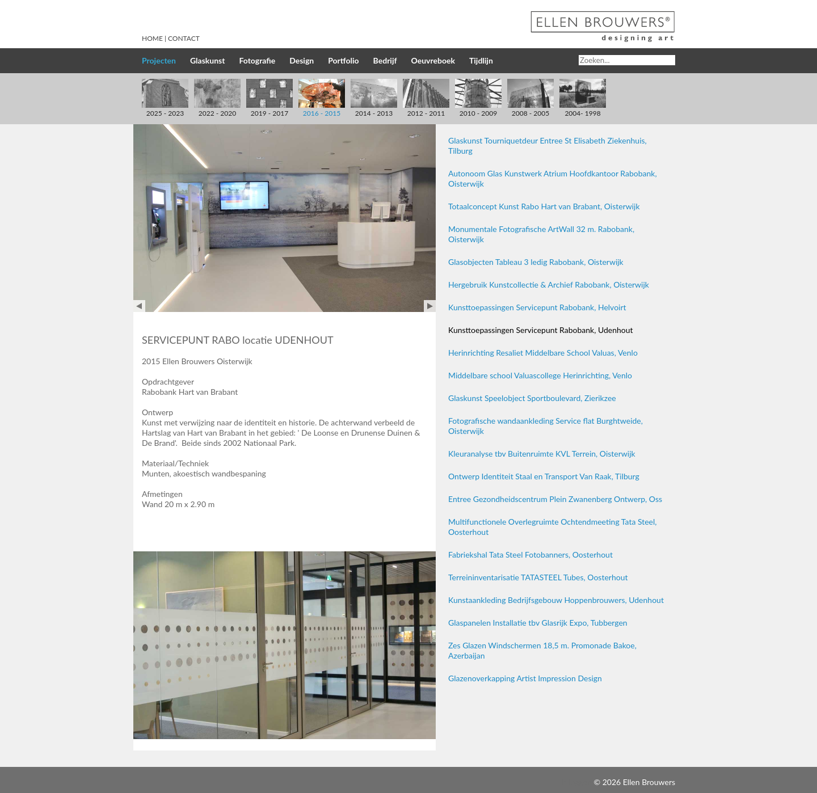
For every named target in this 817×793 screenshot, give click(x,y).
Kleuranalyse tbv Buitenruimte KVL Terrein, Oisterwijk (541, 453)
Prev (139, 306)
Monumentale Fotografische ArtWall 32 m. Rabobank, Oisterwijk (541, 234)
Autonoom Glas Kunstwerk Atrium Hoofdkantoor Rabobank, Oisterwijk (552, 178)
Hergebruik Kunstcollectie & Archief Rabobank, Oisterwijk (548, 284)
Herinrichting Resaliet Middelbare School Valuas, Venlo (543, 352)
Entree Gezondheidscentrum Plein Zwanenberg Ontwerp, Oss (555, 499)
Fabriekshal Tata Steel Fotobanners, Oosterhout (530, 554)
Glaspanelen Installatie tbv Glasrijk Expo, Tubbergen (538, 622)
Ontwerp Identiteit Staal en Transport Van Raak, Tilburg (543, 476)
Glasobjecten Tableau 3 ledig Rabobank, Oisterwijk (536, 262)
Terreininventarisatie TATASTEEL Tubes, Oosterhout (538, 577)
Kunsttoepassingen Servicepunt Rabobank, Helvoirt (537, 307)
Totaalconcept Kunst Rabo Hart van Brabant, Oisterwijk (544, 206)
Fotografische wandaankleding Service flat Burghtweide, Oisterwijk (545, 426)
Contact (184, 38)
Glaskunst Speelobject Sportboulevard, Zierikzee (532, 398)
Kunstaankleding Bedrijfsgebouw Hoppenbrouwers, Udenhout (556, 600)
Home (152, 38)
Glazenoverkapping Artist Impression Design (525, 678)
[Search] (627, 60)
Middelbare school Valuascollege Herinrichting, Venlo (540, 375)
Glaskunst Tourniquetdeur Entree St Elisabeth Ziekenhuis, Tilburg (547, 145)
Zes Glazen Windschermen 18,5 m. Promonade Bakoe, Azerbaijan (542, 650)
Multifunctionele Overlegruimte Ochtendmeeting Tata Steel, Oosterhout (552, 527)
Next (430, 306)
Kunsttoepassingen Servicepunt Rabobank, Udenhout (540, 330)
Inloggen (576, 782)
